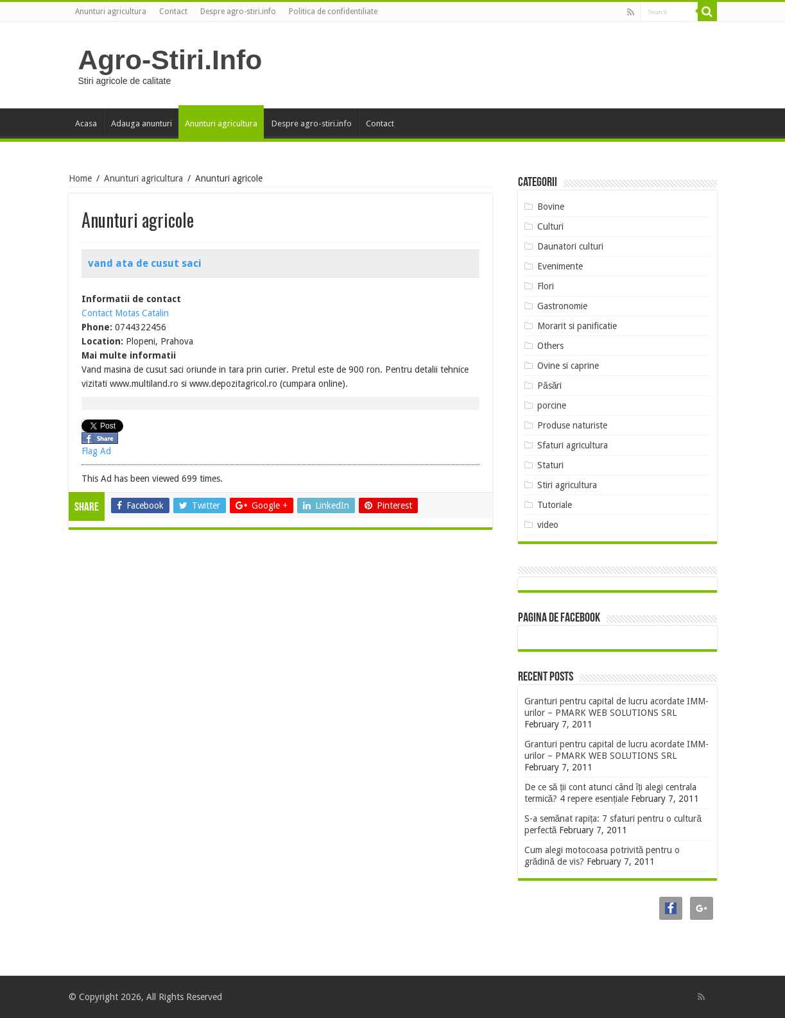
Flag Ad (96, 451)
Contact (173, 11)
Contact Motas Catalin (125, 313)
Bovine (550, 206)
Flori (545, 286)
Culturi (550, 226)
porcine (551, 405)
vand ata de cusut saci (145, 263)
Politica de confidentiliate (333, 11)
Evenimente (560, 266)
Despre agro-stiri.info (238, 11)
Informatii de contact (131, 299)
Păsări (549, 385)
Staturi (550, 465)
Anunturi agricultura (110, 11)
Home (80, 178)
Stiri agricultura (567, 485)
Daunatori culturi (570, 246)
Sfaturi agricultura (572, 445)
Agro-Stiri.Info (170, 59)
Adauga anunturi (141, 123)
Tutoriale (554, 505)
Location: (102, 341)
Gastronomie (562, 306)
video (547, 525)
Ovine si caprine (568, 366)
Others (550, 346)
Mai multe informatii (129, 355)
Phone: (97, 327)
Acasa (86, 123)
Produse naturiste (572, 425)
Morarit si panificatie (577, 326)
